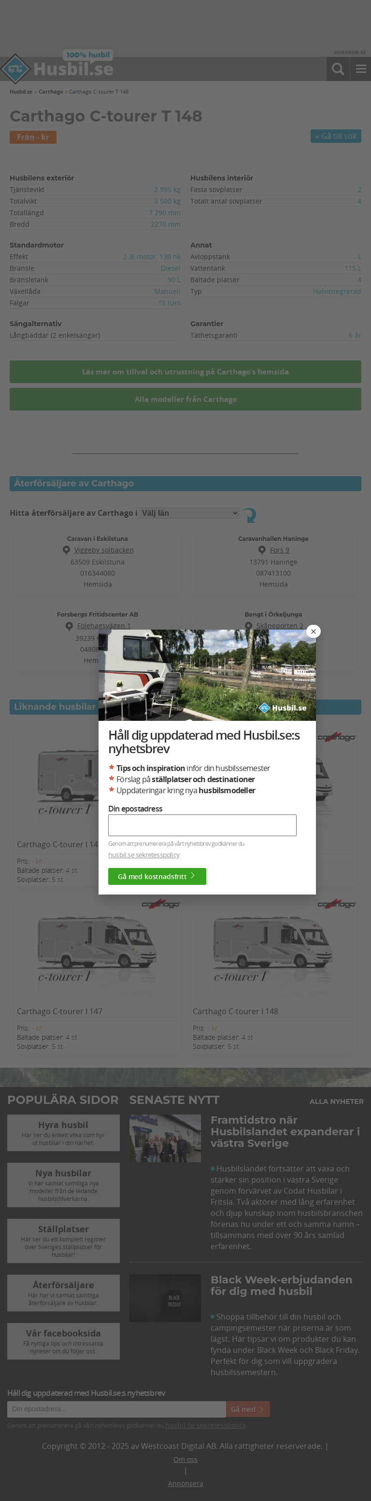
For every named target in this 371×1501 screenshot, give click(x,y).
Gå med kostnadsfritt (157, 876)
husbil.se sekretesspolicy (143, 855)
